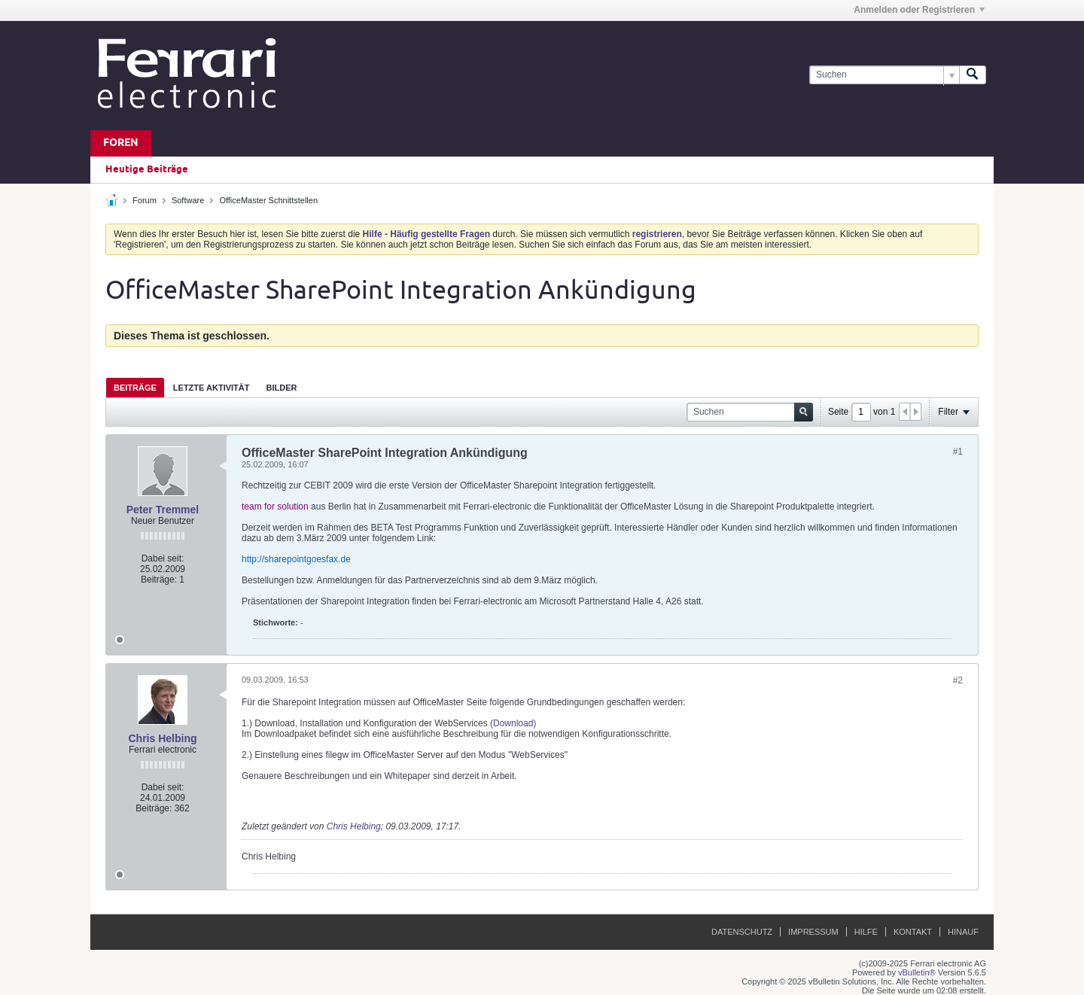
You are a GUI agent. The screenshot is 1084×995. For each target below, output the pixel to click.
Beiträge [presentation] (135, 387)
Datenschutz (741, 931)
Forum (144, 200)
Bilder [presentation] (281, 387)
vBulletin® (917, 972)
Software (188, 200)
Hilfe (866, 931)
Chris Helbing (162, 738)
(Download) (513, 723)
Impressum (813, 931)
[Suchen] (884, 74)
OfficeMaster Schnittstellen (268, 200)
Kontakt (913, 931)
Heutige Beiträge (146, 169)
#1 (958, 451)
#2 (958, 680)
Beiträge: (159, 579)
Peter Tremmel (162, 510)
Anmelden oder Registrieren (919, 10)
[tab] (135, 387)
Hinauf (963, 931)
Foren (121, 143)
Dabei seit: (163, 558)
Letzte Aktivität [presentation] (211, 387)
